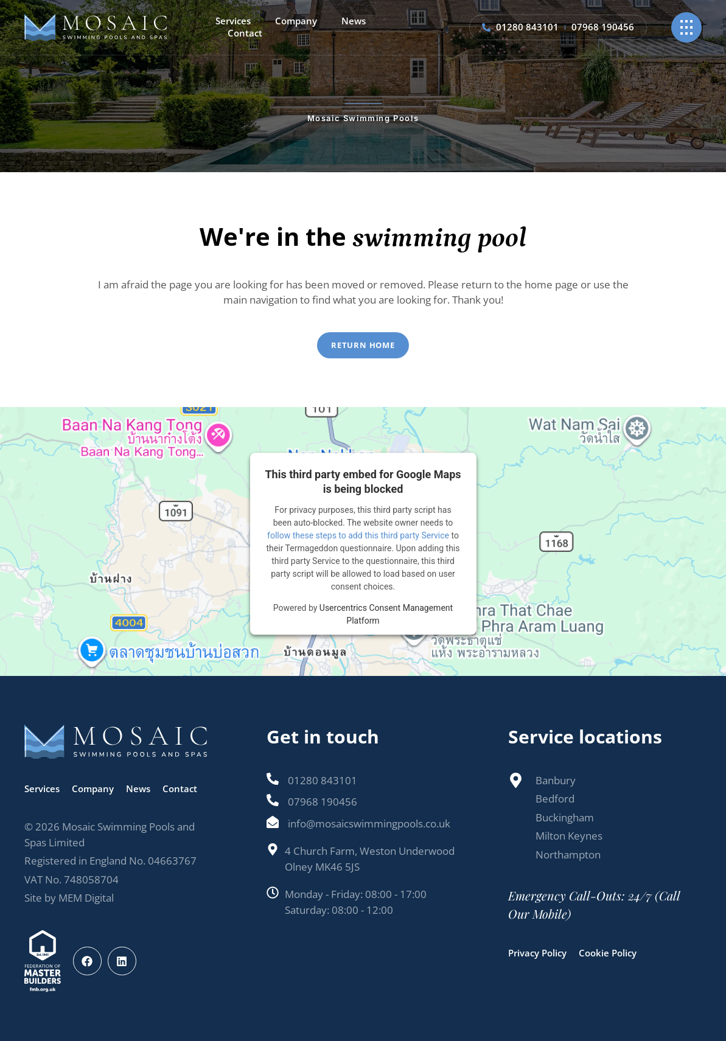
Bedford (555, 799)
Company (296, 21)
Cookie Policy (608, 953)
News (353, 21)
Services (233, 21)
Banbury (556, 780)
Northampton (568, 855)
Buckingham (565, 817)
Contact (245, 33)
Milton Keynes (569, 836)
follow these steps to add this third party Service (358, 535)
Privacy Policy (537, 953)
